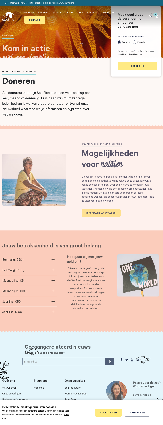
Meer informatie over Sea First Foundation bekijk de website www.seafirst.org (39, 3)
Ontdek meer (141, 398)
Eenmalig (141, 42)
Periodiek (126, 42)
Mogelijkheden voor (110, 161)
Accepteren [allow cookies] (108, 412)
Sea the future (73, 387)
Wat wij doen (9, 387)
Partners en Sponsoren (15, 399)
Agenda (43, 12)
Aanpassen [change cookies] (137, 412)
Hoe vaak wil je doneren (131, 37)
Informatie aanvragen (101, 215)
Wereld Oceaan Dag (76, 393)
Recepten (93, 12)
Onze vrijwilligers (11, 393)
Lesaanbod (27, 12)
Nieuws (69, 12)
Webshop (109, 12)
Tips (80, 12)
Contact (34, 20)
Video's (56, 12)
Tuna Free (70, 399)
